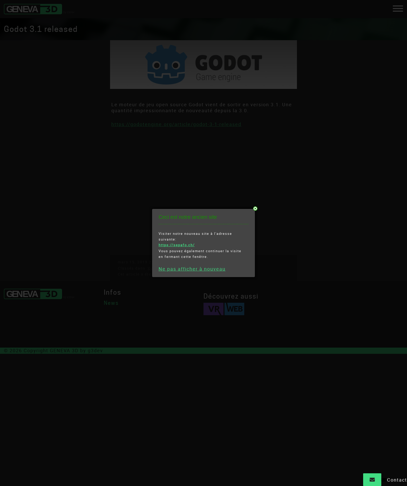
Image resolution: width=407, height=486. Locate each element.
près (255, 208)
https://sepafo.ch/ (177, 245)
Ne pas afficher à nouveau (192, 269)
